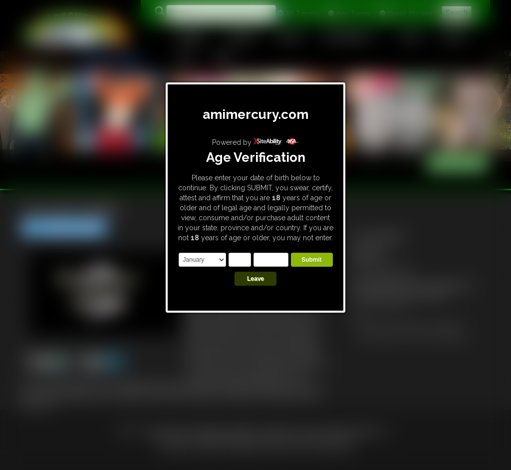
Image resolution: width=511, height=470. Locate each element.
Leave (255, 278)
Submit (311, 259)
